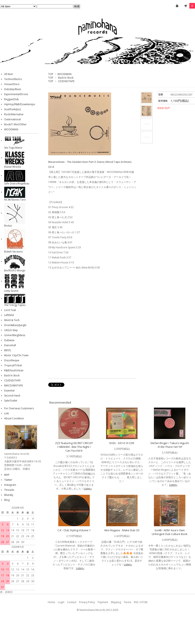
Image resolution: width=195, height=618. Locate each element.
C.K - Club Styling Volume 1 (74, 530)
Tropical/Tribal (13, 365)
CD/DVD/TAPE (66, 81)
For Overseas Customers (19, 408)
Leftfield (9, 315)
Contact (71, 602)
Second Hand (12, 395)
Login (61, 602)
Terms (127, 602)
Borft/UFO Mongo (14, 270)
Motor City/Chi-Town (16, 355)
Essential (9, 390)
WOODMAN (64, 74)
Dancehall (10, 345)
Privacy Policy (87, 602)
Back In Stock (65, 77)
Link (6, 413)
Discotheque (11, 360)
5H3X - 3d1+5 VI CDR (121, 443)
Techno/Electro (13, 79)
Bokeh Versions (13, 251)
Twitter (8, 480)
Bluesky (8, 495)
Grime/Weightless (14, 335)
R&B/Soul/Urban (13, 370)
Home (51, 602)
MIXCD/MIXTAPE (13, 385)
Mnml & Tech (12, 320)
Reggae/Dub (11, 99)
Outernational (12, 119)
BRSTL (7, 350)
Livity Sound (11, 291)
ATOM (143, 602)
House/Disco (12, 84)
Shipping (116, 602)
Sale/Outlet (10, 400)
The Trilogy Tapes (14, 305)
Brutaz (8, 225)
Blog (7, 500)
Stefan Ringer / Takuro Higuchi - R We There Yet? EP (169, 445)
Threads (9, 490)
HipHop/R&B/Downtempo (19, 104)
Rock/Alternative (13, 114)
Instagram (10, 485)
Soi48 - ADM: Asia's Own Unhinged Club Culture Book (169, 532)
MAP (6, 475)
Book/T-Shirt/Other (15, 124)
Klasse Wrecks (12, 166)
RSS (136, 602)
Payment (103, 602)
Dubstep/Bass (12, 89)
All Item (8, 74)
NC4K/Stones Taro (15, 199)
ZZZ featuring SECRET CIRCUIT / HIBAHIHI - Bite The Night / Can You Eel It (74, 446)
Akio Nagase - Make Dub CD (121, 530)
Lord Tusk (10, 310)
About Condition (14, 418)
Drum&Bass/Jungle (15, 325)
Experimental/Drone (16, 94)
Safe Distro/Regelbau (16, 183)
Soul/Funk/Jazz (12, 109)
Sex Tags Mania (13, 147)
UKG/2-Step (11, 330)
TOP (50, 74)
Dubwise (9, 340)
